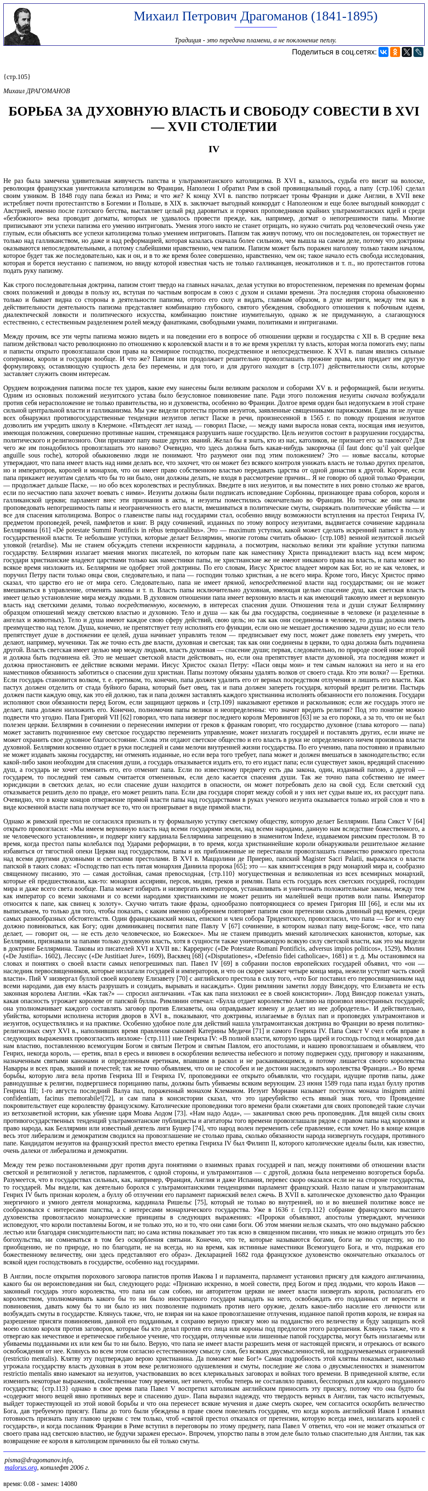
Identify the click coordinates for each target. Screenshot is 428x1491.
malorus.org (21, 1467)
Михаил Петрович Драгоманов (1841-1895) (256, 15)
